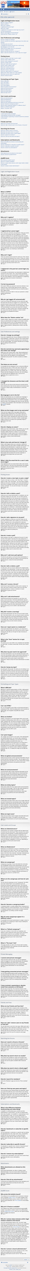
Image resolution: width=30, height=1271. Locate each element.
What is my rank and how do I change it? (10, 51)
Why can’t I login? (5, 28)
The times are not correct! (7, 44)
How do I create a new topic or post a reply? (11, 58)
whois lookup (16, 1226)
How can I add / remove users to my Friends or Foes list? (14, 125)
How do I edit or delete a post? (8, 59)
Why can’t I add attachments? (7, 68)
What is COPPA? (5, 24)
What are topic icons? (6, 92)
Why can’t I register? (5, 25)
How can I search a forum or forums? (9, 130)
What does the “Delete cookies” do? (9, 34)
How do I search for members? (8, 134)
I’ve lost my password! (6, 31)
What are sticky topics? (6, 89)
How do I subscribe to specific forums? (10, 146)
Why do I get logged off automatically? (9, 32)
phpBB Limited (11, 1197)
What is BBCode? (5, 81)
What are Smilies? (5, 84)
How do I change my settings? (8, 39)
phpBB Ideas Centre (9, 1211)
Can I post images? (5, 85)
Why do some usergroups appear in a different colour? (13, 105)
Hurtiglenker (1, 10)
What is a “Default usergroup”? (8, 106)
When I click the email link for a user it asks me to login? (14, 52)
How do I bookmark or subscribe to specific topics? (12, 144)
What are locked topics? (6, 91)
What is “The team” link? (6, 108)
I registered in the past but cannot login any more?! (12, 29)
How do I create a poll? (6, 62)
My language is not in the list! (7, 46)
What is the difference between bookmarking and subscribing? (12, 142)
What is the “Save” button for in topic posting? (11, 72)
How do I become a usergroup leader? (9, 103)
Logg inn (7, 11)
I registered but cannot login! (7, 27)
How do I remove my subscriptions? (9, 147)
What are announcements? (7, 88)
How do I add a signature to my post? (9, 61)
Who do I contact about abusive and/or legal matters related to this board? (14, 163)
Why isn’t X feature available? (7, 161)
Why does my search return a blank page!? (11, 133)
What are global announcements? (8, 86)
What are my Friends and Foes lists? (9, 123)
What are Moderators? (6, 99)
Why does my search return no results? (10, 132)
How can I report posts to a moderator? (10, 71)
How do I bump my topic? (7, 75)
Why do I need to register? (7, 22)
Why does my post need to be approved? (10, 74)
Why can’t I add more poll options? (9, 64)
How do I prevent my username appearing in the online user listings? (14, 41)
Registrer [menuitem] (29, 10)
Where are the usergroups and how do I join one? (12, 102)
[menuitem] (28, 14)
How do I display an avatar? (7, 49)
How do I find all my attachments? (8, 154)
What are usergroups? (6, 101)
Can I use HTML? (5, 82)
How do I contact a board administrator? (10, 165)
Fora (4, 10)
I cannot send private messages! (8, 113)
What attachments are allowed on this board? (11, 153)
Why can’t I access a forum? (7, 66)
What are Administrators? (6, 98)
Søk (2, 11)
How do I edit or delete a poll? (8, 65)
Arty (10, 1266)
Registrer (13, 11)
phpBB (4, 404)
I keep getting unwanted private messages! (11, 115)
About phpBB (18, 1200)
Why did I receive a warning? (7, 69)
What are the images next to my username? (11, 48)
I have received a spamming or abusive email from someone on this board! (15, 117)
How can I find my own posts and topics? (10, 136)
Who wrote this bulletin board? (8, 160)
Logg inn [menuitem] (27, 10)
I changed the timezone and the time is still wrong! (12, 45)
